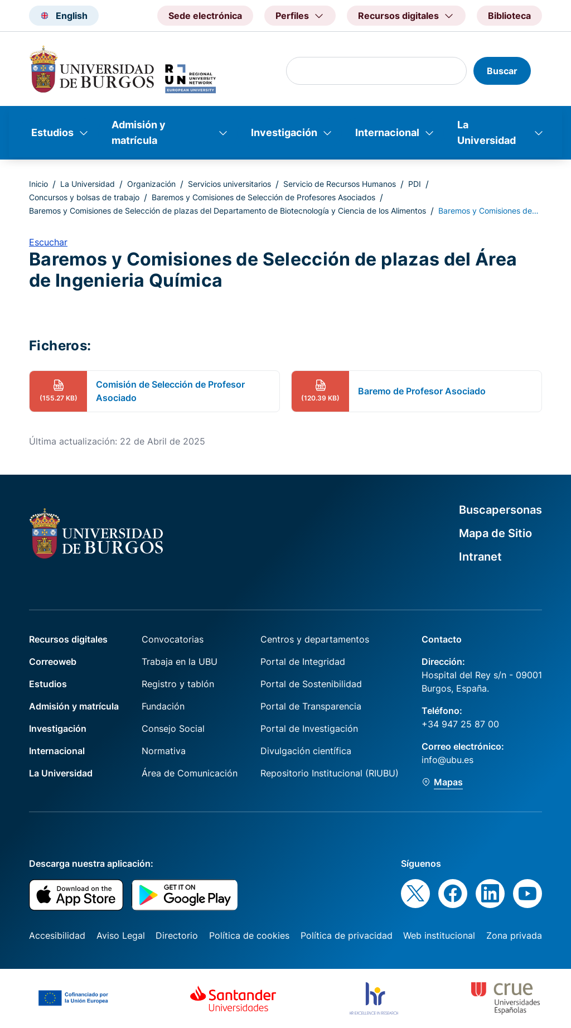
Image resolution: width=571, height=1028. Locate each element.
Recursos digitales (68, 639)
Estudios (52, 132)
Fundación (163, 706)
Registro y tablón (178, 683)
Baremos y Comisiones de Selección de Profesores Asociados (263, 197)
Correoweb (52, 661)
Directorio (177, 935)
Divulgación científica (305, 750)
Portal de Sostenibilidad (311, 683)
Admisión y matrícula (139, 132)
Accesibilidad (57, 935)
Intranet (480, 556)
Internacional (387, 132)
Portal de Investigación (309, 728)
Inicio (38, 184)
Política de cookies (249, 935)
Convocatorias (173, 639)
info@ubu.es (447, 759)
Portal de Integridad (302, 661)
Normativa (164, 750)
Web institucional (439, 935)
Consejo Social (173, 728)
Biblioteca (509, 15)
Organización (151, 184)
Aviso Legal (120, 935)
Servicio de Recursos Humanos (339, 184)
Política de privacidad (347, 935)
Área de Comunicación (190, 773)
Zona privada (514, 935)
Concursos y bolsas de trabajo (84, 197)
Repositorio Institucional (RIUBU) (329, 773)
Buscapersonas (500, 510)
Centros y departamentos (314, 639)
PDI (414, 184)
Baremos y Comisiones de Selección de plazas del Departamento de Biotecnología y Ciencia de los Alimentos (227, 210)
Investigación (284, 132)
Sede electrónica (205, 15)
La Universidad (486, 132)
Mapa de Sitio (495, 533)
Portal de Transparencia (310, 706)
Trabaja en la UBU (179, 661)
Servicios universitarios (229, 184)
